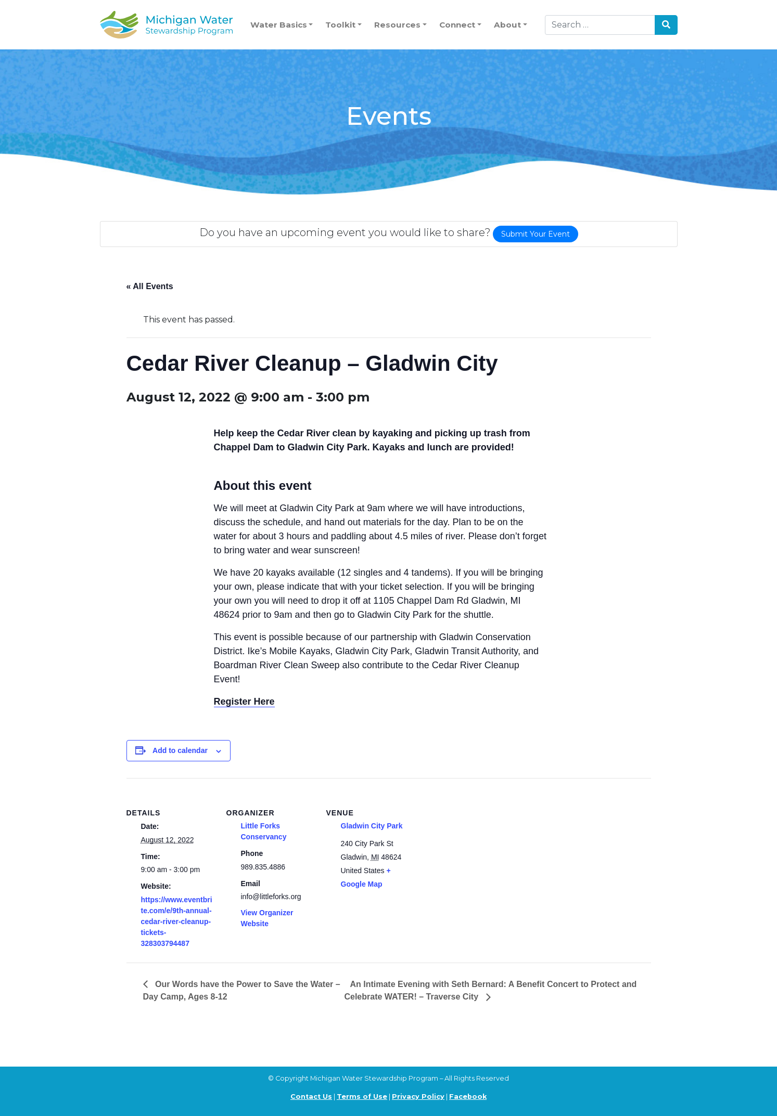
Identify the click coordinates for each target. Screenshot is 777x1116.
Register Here (244, 701)
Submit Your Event (535, 234)
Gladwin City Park (372, 826)
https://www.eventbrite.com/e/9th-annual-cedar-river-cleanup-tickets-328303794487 (176, 922)
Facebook (468, 1096)
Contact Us (311, 1096)
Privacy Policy (418, 1096)
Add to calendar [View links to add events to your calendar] (180, 750)
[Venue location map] (481, 849)
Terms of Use (362, 1096)
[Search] (600, 25)
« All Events (149, 286)
